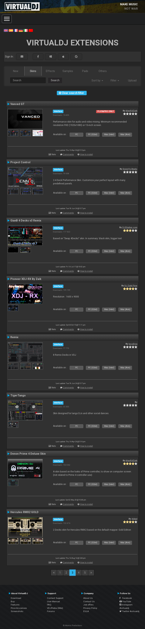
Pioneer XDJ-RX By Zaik (25, 278)
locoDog (133, 343)
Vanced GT (17, 104)
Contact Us (89, 601)
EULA (86, 611)
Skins (33, 71)
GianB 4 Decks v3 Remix (25, 220)
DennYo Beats (130, 169)
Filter (115, 80)
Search (55, 80)
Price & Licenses (19, 608)
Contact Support (55, 598)
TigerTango (18, 395)
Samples (67, 71)
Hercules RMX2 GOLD (24, 512)
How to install (86, 154)
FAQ (49, 604)
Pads (85, 71)
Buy (13, 601)
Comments (68, 154)
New (15, 71)
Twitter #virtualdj (129, 611)
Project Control (20, 162)
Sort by (97, 80)
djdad (134, 518)
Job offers (88, 604)
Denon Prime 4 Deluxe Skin (28, 453)
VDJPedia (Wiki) (55, 608)
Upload (132, 80)
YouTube (125, 601)
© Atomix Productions (72, 625)
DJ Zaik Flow (130, 285)
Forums (51, 611)
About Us (88, 598)
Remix (14, 337)
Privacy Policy (90, 608)
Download (16, 598)
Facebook (126, 598)
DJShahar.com (129, 227)
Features (15, 604)
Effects (50, 71)
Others (103, 71)
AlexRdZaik (131, 110)
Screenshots (17, 611)
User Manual (53, 601)
